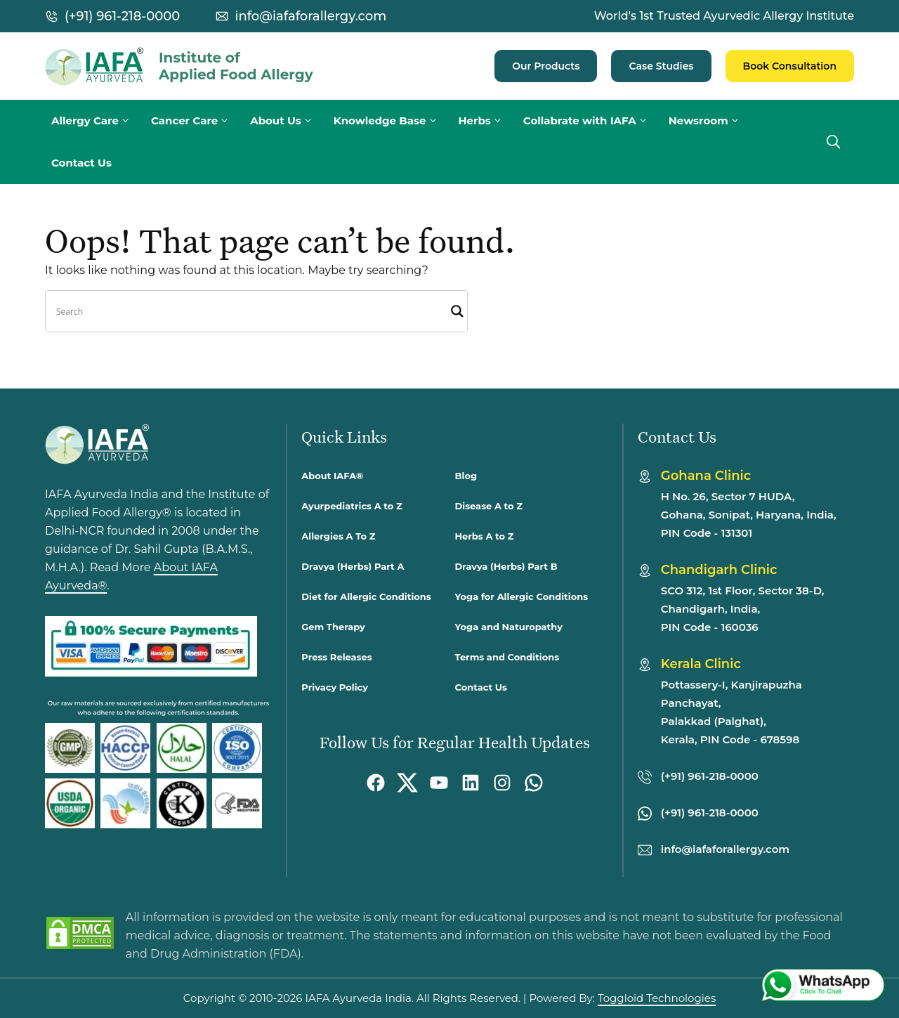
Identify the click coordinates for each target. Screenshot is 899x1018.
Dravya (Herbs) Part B (506, 566)
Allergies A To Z (338, 536)
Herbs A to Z (484, 536)
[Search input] (250, 311)
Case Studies (661, 66)
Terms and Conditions (507, 657)
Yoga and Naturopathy (509, 626)
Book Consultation (789, 66)
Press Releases (336, 657)
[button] (834, 142)
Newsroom (711, 121)
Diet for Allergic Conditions (366, 596)
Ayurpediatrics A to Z (351, 505)
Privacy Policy (334, 687)
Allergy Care (98, 121)
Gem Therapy (333, 626)
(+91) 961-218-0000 (122, 16)
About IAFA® (332, 475)
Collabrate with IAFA (592, 121)
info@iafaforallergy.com (310, 16)
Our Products (545, 66)
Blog (466, 475)
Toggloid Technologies (657, 998)
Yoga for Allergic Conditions (522, 596)
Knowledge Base (393, 121)
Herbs (488, 121)
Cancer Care (197, 121)
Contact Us (81, 162)
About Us (288, 121)
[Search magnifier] (457, 311)
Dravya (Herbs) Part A (352, 566)
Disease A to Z (489, 505)
